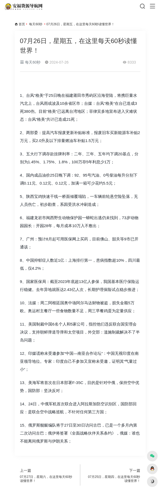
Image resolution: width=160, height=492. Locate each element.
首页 (22, 24)
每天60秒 (35, 24)
